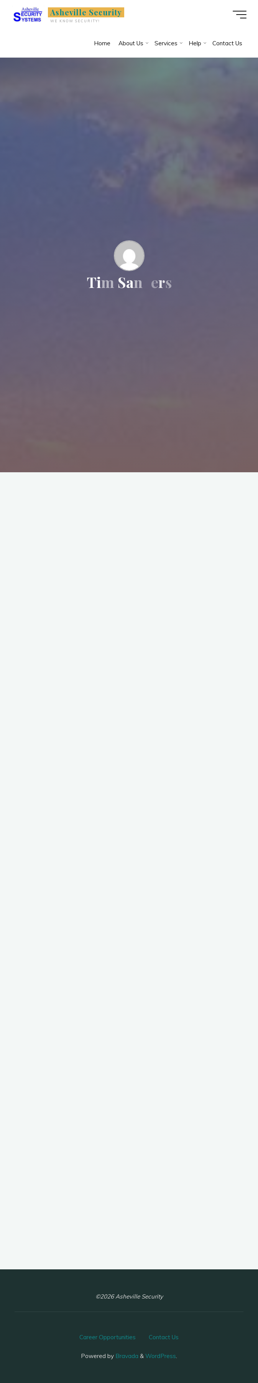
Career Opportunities (107, 1337)
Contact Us (164, 1337)
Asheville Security (86, 12)
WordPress (160, 1356)
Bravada (126, 1356)
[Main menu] (239, 14)
